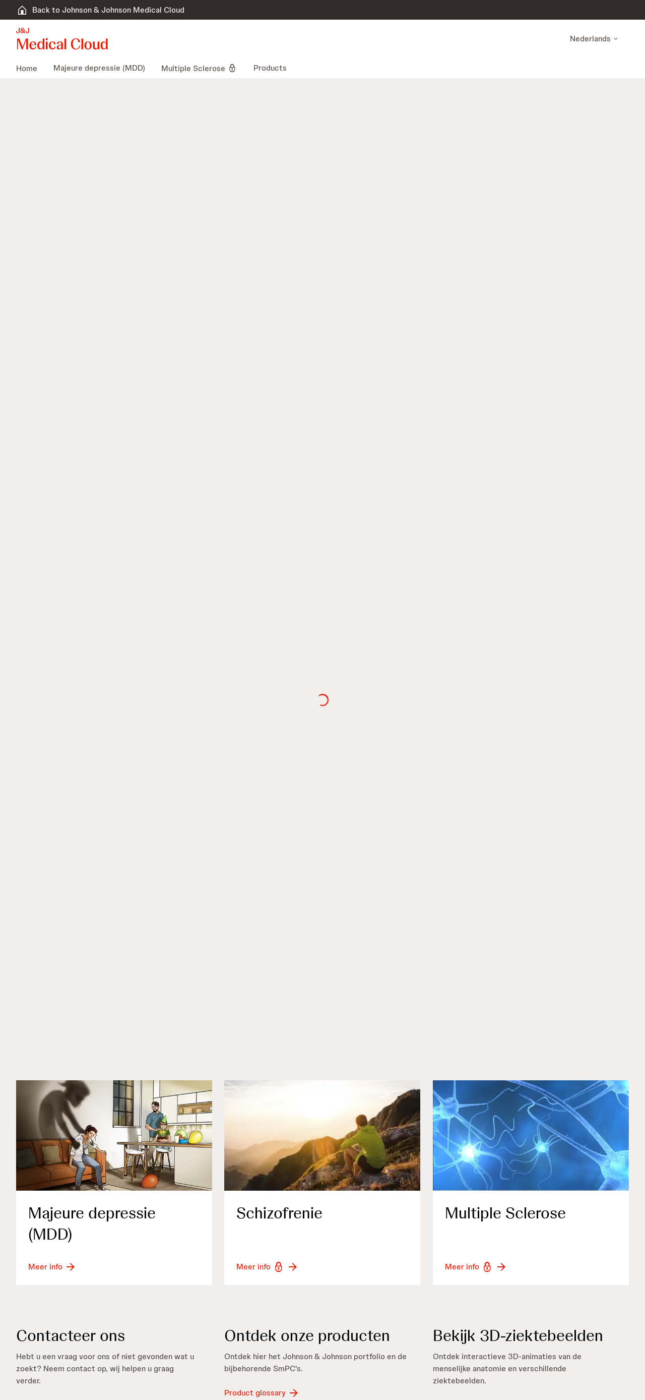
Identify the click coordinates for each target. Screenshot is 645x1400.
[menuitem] (30, 68)
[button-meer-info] (52, 1267)
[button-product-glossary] (262, 1393)
